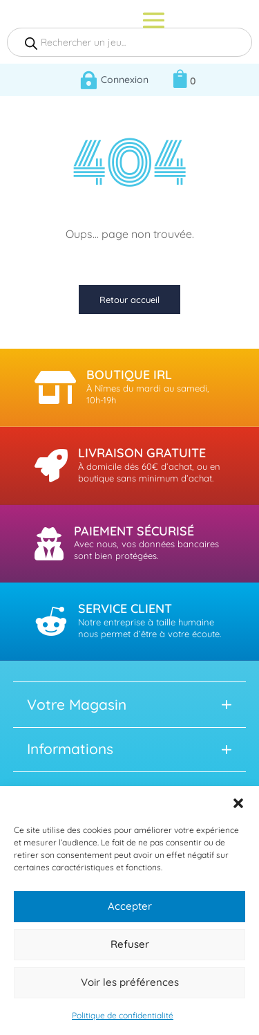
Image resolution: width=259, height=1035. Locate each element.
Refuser (130, 944)
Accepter (130, 906)
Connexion (124, 79)
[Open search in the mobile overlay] (129, 42)
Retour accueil (129, 299)
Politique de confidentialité (122, 1015)
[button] (238, 803)
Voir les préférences (130, 982)
